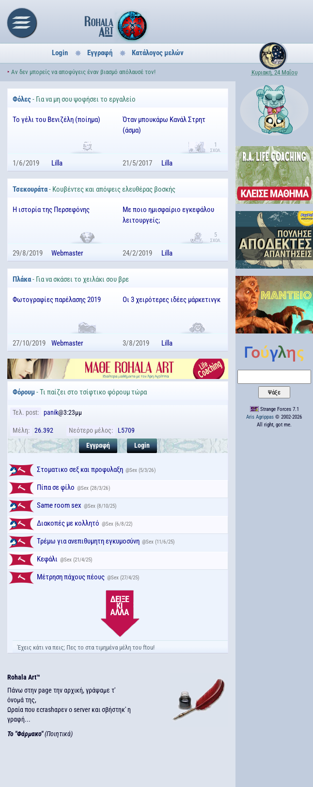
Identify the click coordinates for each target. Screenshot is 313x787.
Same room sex (59, 505)
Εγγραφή (99, 52)
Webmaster (67, 253)
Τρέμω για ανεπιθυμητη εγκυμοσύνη (88, 541)
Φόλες (22, 99)
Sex (133, 470)
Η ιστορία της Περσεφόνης (51, 209)
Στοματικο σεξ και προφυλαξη (80, 469)
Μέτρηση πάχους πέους (71, 577)
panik (51, 412)
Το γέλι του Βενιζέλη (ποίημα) (56, 119)
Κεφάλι (47, 559)
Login (60, 52)
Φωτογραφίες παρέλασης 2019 (57, 299)
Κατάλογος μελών (158, 52)
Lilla (57, 163)
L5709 (126, 430)
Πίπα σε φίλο (56, 487)
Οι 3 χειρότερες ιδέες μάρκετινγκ (171, 299)
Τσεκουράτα (30, 189)
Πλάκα (22, 279)
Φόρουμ (24, 392)
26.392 (43, 430)
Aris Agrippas (260, 417)
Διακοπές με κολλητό (68, 523)
